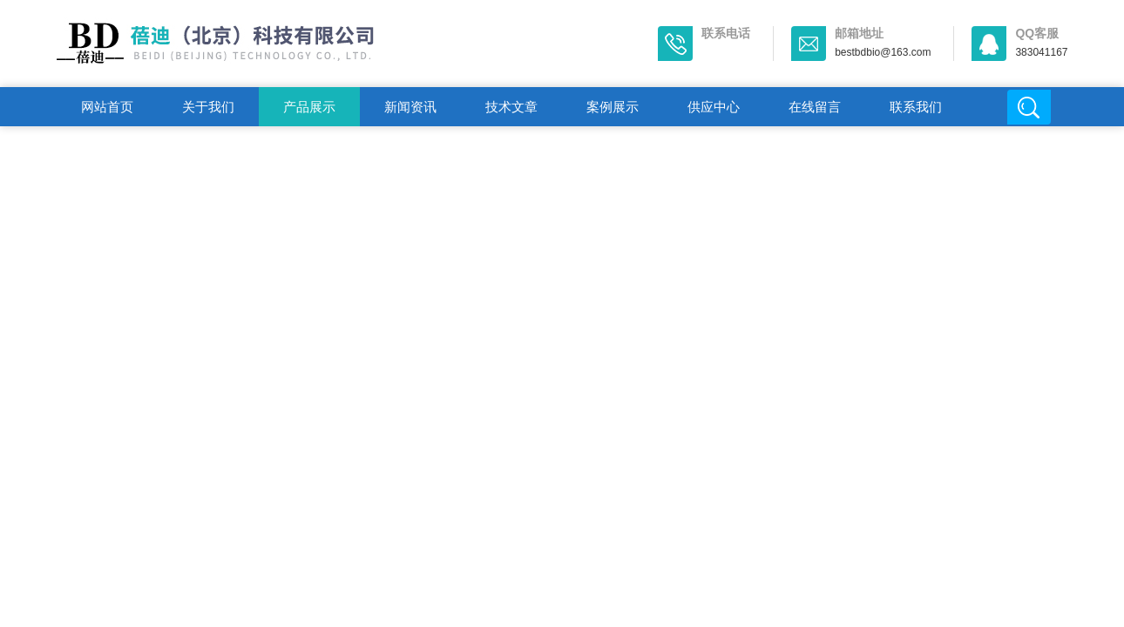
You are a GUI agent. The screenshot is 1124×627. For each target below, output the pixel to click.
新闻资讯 (410, 106)
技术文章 (511, 106)
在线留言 (815, 106)
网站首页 (107, 106)
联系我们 (916, 106)
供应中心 (713, 106)
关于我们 (208, 106)
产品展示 (309, 106)
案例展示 (612, 106)
